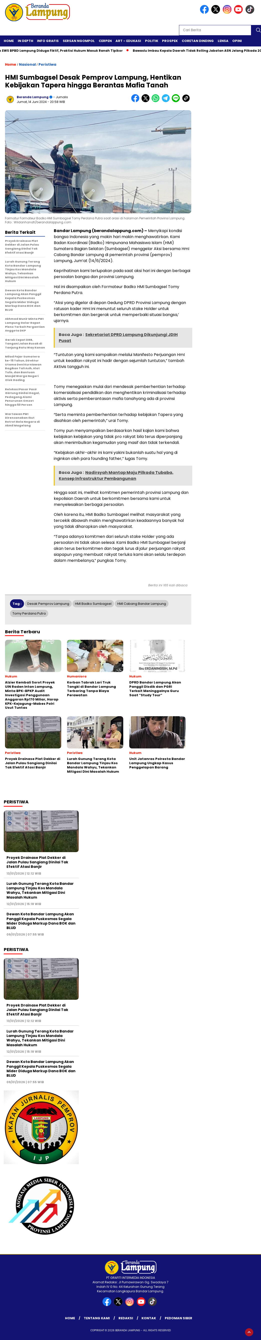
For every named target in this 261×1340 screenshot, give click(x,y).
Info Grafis (48, 40)
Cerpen (105, 40)
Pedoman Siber (178, 1318)
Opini (237, 40)
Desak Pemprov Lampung (48, 603)
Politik (151, 40)
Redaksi (125, 1318)
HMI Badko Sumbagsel (93, 603)
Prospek (170, 40)
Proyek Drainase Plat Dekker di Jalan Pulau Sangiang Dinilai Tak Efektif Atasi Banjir (37, 862)
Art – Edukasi (128, 40)
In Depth (25, 40)
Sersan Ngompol (79, 40)
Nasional (27, 64)
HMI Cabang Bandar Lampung (141, 603)
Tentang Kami (97, 1318)
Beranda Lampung (32, 97)
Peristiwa (47, 64)
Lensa (223, 40)
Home (9, 40)
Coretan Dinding (198, 40)
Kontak (149, 1318)
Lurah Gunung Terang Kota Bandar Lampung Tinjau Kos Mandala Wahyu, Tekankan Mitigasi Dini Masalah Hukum (40, 890)
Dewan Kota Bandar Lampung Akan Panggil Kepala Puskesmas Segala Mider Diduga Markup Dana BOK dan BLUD (41, 921)
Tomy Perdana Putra (29, 613)
